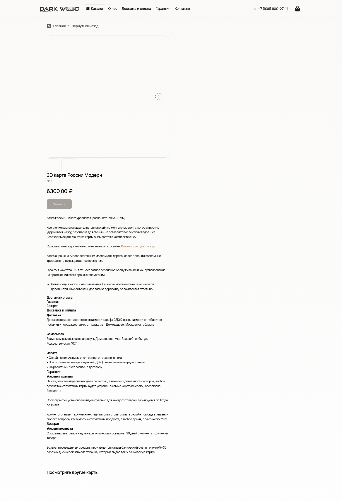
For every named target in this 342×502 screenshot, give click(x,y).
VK (156, 434)
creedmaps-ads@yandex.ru (65, 410)
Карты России (165, 413)
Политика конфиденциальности (266, 419)
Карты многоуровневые (173, 400)
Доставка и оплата (255, 394)
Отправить (62, 487)
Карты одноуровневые (172, 407)
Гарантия (248, 407)
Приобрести (165, 386)
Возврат (247, 400)
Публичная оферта (256, 425)
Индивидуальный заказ (172, 419)
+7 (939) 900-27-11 (58, 404)
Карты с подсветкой (170, 394)
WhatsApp (162, 440)
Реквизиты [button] (249, 413)
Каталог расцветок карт (267, 110)
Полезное (250, 386)
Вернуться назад (83, 26)
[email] (94, 475)
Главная (53, 26)
